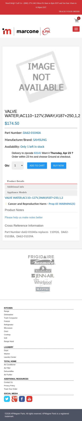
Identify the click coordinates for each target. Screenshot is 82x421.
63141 (37, 153)
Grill (5, 338)
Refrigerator (8, 325)
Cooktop (7, 335)
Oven (6, 331)
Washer (7, 354)
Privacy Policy (9, 386)
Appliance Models (17, 192)
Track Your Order (10, 389)
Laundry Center (10, 357)
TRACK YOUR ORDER (69, 11)
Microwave (8, 328)
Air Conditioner (10, 365)
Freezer (7, 321)
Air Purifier (8, 375)
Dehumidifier (9, 371)
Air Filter (7, 368)
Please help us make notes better (24, 217)
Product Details (15, 181)
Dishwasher (8, 315)
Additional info (15, 187)
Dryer (6, 350)
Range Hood (9, 341)
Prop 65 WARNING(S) (62, 204)
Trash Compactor (11, 318)
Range (6, 311)
